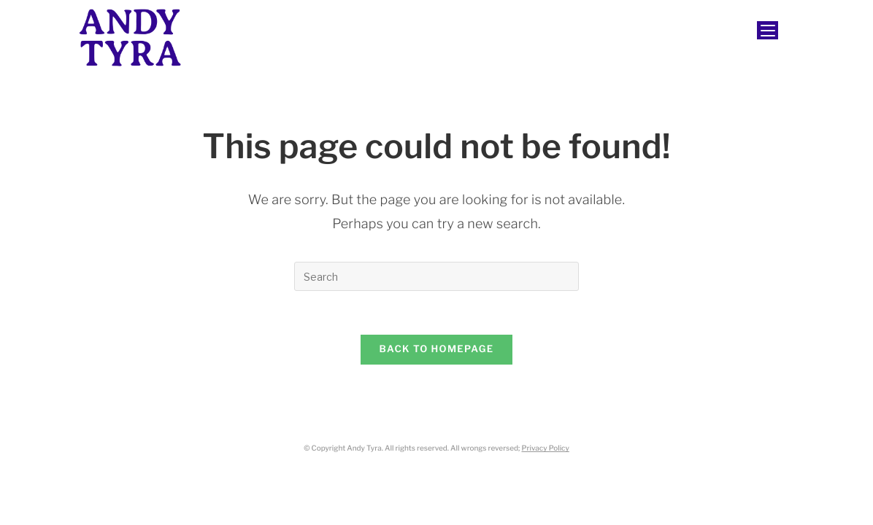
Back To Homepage (437, 349)
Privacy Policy (545, 448)
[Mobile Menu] (767, 30)
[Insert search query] (436, 276)
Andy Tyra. (365, 448)
